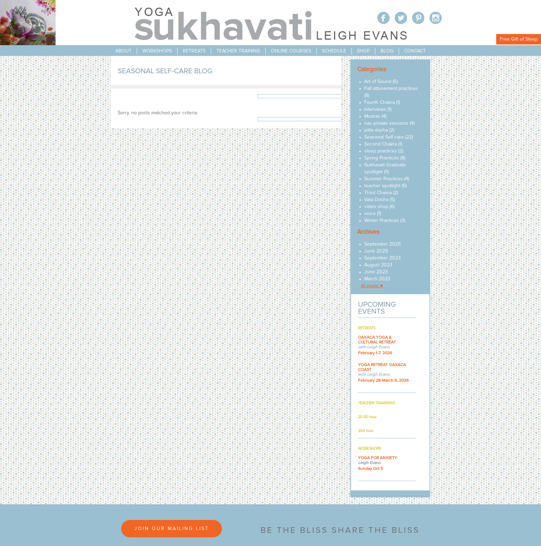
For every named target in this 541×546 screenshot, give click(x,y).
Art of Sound (377, 81)
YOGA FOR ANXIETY (377, 458)
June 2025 (376, 251)
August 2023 (378, 265)
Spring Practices (381, 158)
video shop (376, 206)
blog (387, 51)
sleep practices (380, 151)
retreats (194, 51)
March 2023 (377, 278)
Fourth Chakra (379, 102)
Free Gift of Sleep (519, 39)
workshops (157, 51)
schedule (334, 51)
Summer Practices (383, 178)
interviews (375, 109)
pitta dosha (376, 130)
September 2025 (382, 244)
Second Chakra (380, 144)
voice (370, 213)
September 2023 (382, 258)
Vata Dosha (376, 199)
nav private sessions (386, 123)
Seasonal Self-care (384, 137)
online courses (291, 51)
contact (415, 51)
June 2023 (376, 272)
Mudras (372, 116)
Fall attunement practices (391, 88)
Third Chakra (378, 192)
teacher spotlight (382, 185)
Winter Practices (381, 220)
